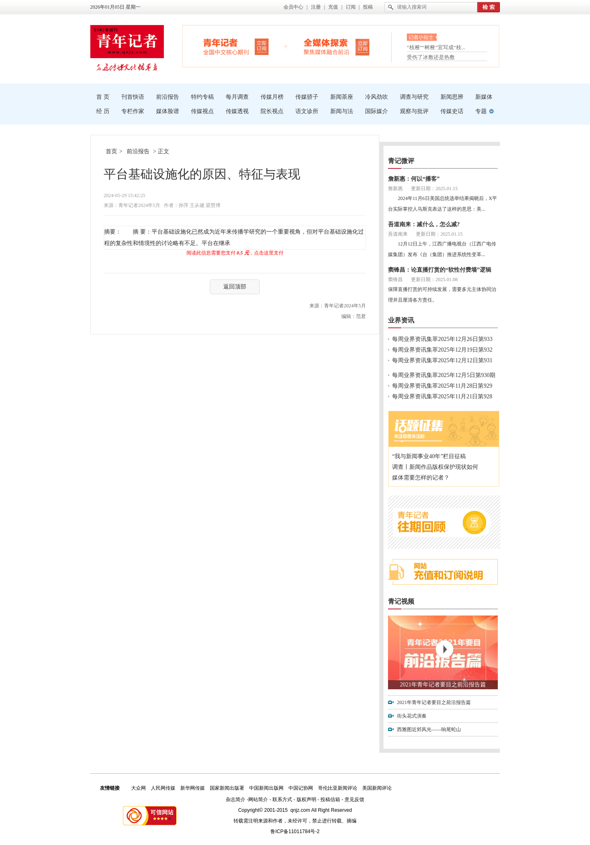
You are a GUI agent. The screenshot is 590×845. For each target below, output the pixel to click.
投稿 (368, 7)
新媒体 (483, 97)
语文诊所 (306, 111)
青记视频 (401, 601)
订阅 (351, 7)
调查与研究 (414, 97)
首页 (111, 151)
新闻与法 (341, 111)
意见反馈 (354, 799)
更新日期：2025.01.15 (434, 188)
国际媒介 (376, 111)
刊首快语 (132, 97)
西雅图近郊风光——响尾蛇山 (429, 729)
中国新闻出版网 (266, 788)
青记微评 (401, 160)
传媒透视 (237, 111)
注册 (316, 7)
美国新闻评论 (377, 788)
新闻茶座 (341, 97)
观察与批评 (414, 111)
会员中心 (293, 7)
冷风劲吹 (376, 97)
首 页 (102, 97)
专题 (481, 111)
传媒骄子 (306, 97)
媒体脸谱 (167, 111)
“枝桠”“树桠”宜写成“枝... (436, 48)
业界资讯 (401, 320)
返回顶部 (234, 287)
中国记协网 (300, 788)
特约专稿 (202, 97)
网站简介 (258, 799)
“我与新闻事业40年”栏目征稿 (429, 456)
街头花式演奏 (412, 716)
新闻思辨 (451, 97)
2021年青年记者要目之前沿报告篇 (443, 684)
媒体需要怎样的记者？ (420, 478)
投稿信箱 (330, 799)
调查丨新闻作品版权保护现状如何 (435, 467)
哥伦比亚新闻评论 (337, 788)
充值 (333, 7)
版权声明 (306, 799)
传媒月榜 (272, 97)
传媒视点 (202, 111)
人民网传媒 (163, 788)
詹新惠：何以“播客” (414, 179)
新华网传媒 (192, 788)
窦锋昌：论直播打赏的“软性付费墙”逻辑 (439, 270)
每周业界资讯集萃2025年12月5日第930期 (443, 375)
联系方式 (282, 799)
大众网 (138, 788)
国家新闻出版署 (227, 788)
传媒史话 (451, 111)
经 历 (102, 111)
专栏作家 (132, 111)
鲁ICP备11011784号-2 (295, 831)
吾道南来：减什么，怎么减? (424, 224)
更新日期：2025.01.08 (434, 279)
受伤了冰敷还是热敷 (431, 57)
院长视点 (272, 111)
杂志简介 (235, 799)
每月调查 (237, 97)
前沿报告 (167, 97)
